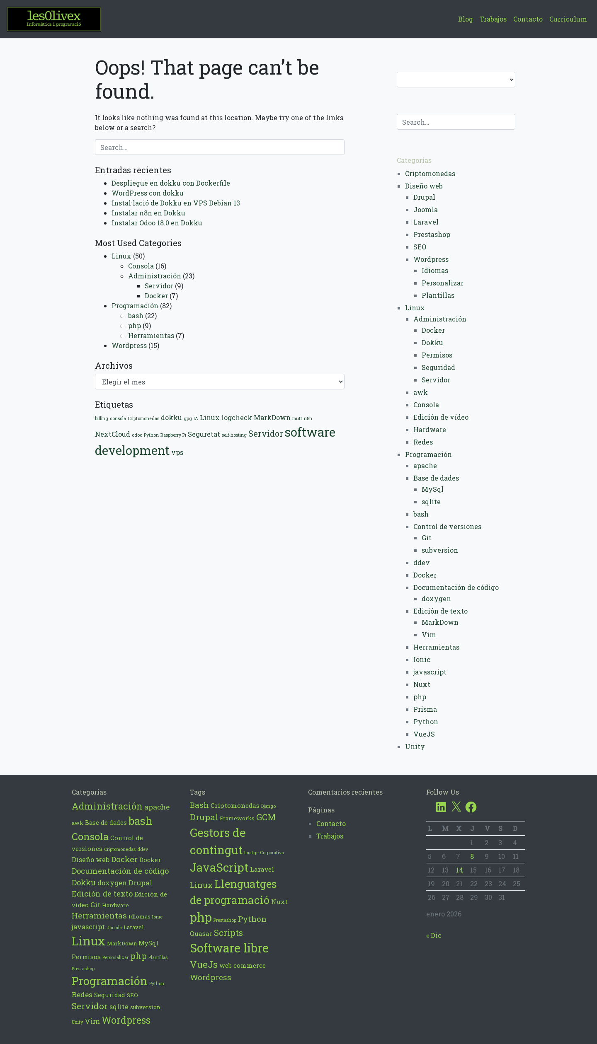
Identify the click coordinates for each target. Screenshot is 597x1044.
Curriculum (568, 19)
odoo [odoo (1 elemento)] (137, 435)
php (134, 325)
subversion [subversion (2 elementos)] (145, 1007)
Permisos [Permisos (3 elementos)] (86, 956)
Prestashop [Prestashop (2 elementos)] (225, 920)
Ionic (421, 659)
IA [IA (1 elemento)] (196, 418)
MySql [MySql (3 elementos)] (148, 943)
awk (420, 392)
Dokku (432, 342)
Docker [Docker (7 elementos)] (124, 859)
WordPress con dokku (148, 192)
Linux (121, 255)
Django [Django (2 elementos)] (268, 806)
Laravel (426, 222)
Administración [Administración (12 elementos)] (107, 806)
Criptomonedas (430, 173)
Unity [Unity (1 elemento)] (77, 1022)
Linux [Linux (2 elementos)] (210, 417)
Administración (154, 275)
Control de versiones (447, 526)
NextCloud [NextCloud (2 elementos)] (112, 434)
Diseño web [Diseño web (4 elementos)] (90, 859)
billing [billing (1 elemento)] (101, 418)
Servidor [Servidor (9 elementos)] (90, 1006)
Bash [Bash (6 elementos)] (199, 805)
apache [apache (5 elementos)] (157, 807)
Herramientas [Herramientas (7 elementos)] (99, 915)
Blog (465, 19)
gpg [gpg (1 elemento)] (188, 418)
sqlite (431, 501)
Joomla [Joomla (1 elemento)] (114, 927)
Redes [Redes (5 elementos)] (82, 994)
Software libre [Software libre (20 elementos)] (229, 948)
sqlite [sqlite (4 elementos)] (119, 1006)
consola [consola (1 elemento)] (118, 418)
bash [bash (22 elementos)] (141, 821)
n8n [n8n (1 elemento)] (308, 418)
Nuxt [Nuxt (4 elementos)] (279, 901)
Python (425, 721)
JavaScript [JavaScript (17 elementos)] (219, 867)
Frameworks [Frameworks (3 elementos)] (237, 818)
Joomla (425, 209)
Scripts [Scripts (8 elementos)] (228, 932)
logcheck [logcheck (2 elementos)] (236, 417)
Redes (423, 441)
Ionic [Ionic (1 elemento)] (157, 917)
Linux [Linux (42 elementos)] (88, 941)
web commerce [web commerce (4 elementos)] (242, 965)
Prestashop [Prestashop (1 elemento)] (83, 969)
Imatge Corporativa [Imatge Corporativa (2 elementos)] (264, 853)
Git (427, 537)
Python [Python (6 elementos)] (252, 919)
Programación (135, 305)
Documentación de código (456, 587)
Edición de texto (440, 611)
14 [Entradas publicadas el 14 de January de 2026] (459, 869)
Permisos (437, 354)
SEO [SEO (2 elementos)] (132, 995)
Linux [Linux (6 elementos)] (201, 885)
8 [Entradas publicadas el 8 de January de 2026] (472, 856)
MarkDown (440, 622)
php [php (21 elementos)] (201, 917)
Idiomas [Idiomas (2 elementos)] (139, 916)
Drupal (424, 197)
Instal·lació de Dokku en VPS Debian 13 (176, 202)
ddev (421, 562)
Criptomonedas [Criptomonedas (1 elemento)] (143, 418)
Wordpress (129, 345)
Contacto (528, 19)
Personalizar (443, 282)
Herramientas (151, 335)
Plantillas (438, 295)
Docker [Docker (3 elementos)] (150, 860)
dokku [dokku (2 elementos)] (171, 417)
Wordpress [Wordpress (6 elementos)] (210, 977)
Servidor (159, 285)
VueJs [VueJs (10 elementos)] (204, 964)
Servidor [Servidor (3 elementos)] (265, 433)
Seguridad (438, 367)
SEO (419, 246)
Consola (141, 265)
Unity (415, 746)
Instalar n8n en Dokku (148, 212)
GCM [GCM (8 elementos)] (266, 817)
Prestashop (431, 234)
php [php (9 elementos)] (138, 956)
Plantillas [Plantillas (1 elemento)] (157, 957)
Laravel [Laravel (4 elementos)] (262, 869)
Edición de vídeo (440, 417)
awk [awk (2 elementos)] (77, 822)
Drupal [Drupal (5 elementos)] (140, 882)
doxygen (436, 598)
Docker (156, 295)
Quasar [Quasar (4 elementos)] (201, 933)
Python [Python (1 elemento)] (151, 435)
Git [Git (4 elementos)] (95, 904)
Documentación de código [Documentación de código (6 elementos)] (120, 871)
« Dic (434, 935)
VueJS (424, 734)
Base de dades (436, 478)
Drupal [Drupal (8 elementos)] (204, 817)
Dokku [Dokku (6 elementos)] (84, 882)
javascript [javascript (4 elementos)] (88, 926)
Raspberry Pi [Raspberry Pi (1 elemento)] (173, 435)
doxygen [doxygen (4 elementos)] (112, 882)
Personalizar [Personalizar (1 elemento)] (115, 957)
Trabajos (493, 19)
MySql (433, 489)
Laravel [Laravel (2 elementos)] (134, 927)
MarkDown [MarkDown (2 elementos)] (272, 417)
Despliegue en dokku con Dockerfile (171, 183)
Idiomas (435, 270)
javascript (430, 671)
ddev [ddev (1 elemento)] (142, 849)
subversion (440, 550)
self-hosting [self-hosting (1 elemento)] (234, 435)
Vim (429, 634)
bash (135, 315)
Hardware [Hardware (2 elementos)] (115, 905)
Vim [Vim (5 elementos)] (92, 1021)
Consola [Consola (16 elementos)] (90, 836)
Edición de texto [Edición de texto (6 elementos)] (102, 894)
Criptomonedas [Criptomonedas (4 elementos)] (235, 805)
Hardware (429, 429)
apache (425, 465)
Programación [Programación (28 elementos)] (110, 981)
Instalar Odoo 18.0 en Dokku (157, 222)
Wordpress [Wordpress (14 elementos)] (126, 1020)
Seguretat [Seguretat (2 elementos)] (204, 434)
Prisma (425, 709)
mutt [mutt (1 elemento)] (297, 418)
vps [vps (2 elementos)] (177, 452)
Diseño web (424, 185)
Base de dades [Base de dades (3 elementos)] (106, 822)
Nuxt (421, 684)
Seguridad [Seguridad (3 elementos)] (109, 995)
